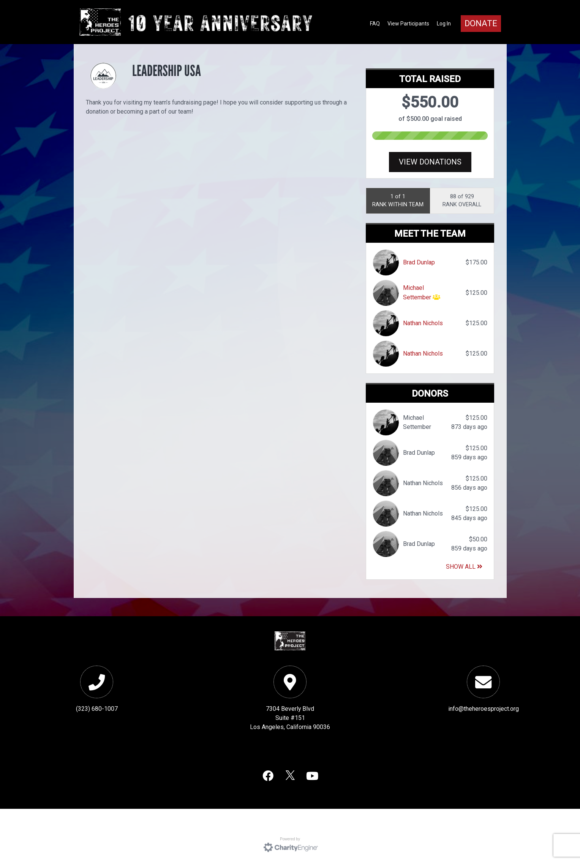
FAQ (375, 24)
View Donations (430, 161)
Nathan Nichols (423, 323)
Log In (444, 24)
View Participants (408, 24)
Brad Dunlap (419, 262)
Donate (481, 23)
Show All (464, 566)
